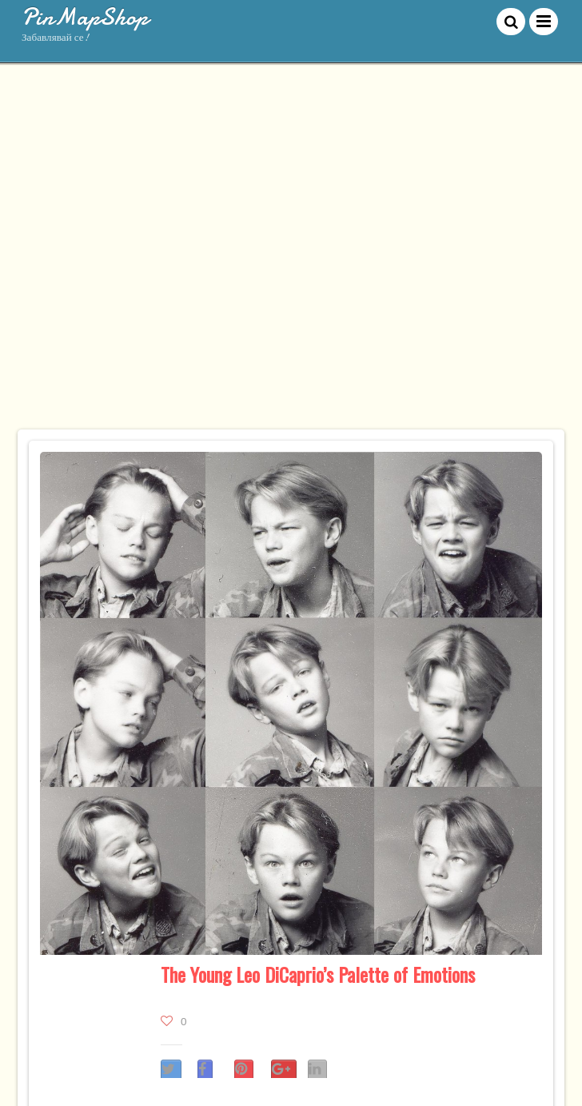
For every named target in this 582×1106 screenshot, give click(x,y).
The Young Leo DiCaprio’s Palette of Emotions (318, 974)
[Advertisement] (173, 253)
